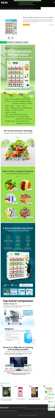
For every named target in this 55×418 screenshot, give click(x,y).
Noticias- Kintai (13, 8)
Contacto (30, 8)
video (34, 8)
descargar (21, 8)
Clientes (26, 8)
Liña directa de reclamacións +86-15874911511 (27, 4)
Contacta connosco (26, 24)
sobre (8, 8)
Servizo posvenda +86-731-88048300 (25, 3)
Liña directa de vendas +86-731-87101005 (26, 2)
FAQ (18, 8)
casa (1, 8)
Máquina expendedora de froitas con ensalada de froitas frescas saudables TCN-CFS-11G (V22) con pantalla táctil (6, 399)
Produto (5, 8)
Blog (36, 415)
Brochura (52, 24)
